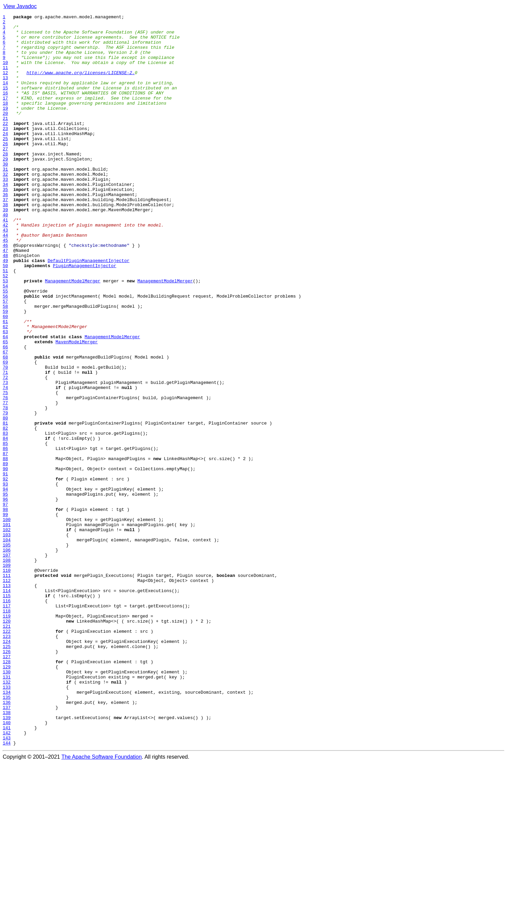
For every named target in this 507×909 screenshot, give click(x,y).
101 (6, 627)
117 (6, 724)
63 (5, 395)
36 (5, 231)
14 (5, 97)
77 (5, 481)
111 (6, 688)
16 (5, 109)
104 (6, 645)
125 (6, 773)
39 (5, 249)
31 (5, 200)
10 (5, 72)
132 (6, 816)
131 (6, 810)
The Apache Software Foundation (101, 903)
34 (5, 219)
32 (5, 206)
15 (5, 103)
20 (5, 133)
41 (5, 261)
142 (6, 877)
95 (5, 590)
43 (5, 273)
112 (6, 694)
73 (5, 456)
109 (6, 676)
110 (6, 682)
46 (5, 292)
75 (5, 469)
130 (6, 804)
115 (6, 712)
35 (5, 225)
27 (5, 176)
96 (5, 596)
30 (5, 194)
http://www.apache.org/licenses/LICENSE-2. (80, 85)
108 (6, 670)
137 (6, 846)
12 (5, 85)
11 (5, 78)
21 (5, 139)
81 (5, 505)
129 (6, 798)
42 (5, 267)
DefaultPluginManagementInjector (89, 310)
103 (6, 639)
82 (5, 511)
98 (5, 609)
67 (5, 420)
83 (5, 517)
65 (5, 408)
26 (5, 170)
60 (5, 377)
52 (5, 328)
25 (5, 164)
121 (6, 749)
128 (6, 791)
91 (5, 566)
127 (6, 785)
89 (5, 554)
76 (5, 475)
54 (5, 341)
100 (6, 621)
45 (5, 286)
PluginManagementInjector (84, 316)
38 (5, 243)
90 (5, 560)
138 (6, 852)
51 (5, 322)
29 (5, 188)
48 (5, 304)
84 (5, 523)
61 (5, 383)
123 (6, 761)
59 (5, 371)
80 (5, 499)
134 (6, 828)
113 (6, 700)
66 (5, 414)
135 (6, 834)
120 (6, 743)
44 (5, 280)
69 (5, 432)
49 (5, 310)
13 (5, 91)
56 (5, 353)
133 (6, 822)
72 (5, 450)
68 (5, 426)
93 (5, 578)
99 (5, 615)
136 (6, 840)
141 (6, 871)
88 (5, 548)
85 (5, 529)
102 (6, 633)
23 (5, 152)
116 (6, 718)
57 (5, 359)
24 (5, 158)
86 (5, 536)
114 (6, 706)
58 (5, 365)
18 (5, 121)
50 (5, 316)
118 (6, 731)
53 (5, 334)
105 (6, 651)
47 (5, 298)
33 (5, 213)
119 (6, 737)
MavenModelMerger (77, 408)
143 (6, 883)
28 (5, 182)
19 (5, 127)
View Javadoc (20, 6)
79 (5, 493)
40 (5, 255)
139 (6, 859)
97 (5, 603)
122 (6, 755)
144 (6, 889)
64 (5, 401)
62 (5, 389)
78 (5, 487)
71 (5, 444)
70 (5, 438)
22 (5, 146)
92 (5, 572)
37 (5, 237)
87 (5, 542)
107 (6, 664)
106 (6, 657)
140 (6, 865)
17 (5, 115)
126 (6, 779)
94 (5, 584)
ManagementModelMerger (73, 334)
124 (6, 767)
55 (5, 347)
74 (5, 462)
